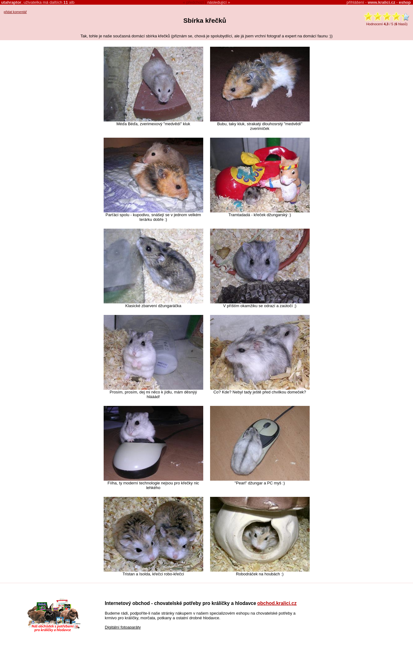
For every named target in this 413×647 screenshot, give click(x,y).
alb (68, 2)
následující (217, 2)
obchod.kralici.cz (277, 603)
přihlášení (355, 2)
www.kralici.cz (381, 2)
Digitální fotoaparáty (123, 627)
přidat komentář (15, 12)
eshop (405, 2)
